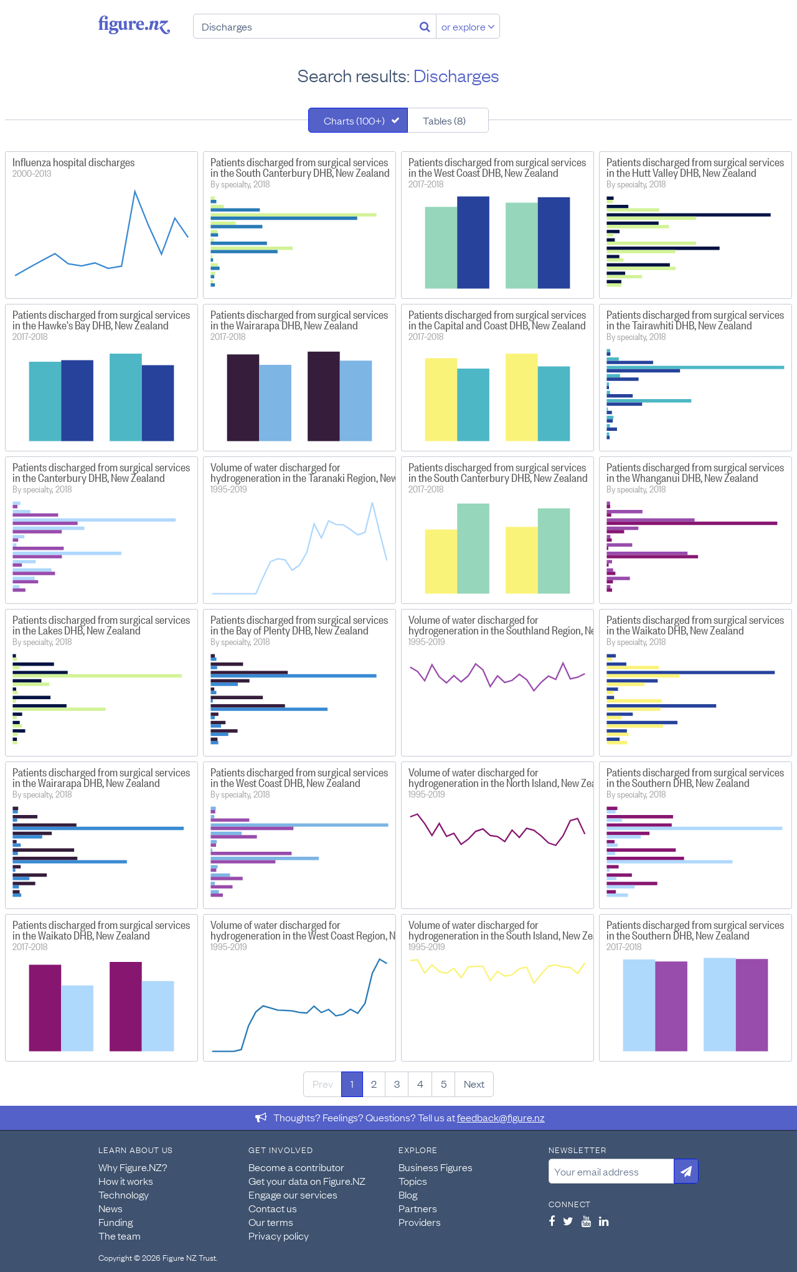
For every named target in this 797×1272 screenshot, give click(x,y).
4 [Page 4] (420, 1083)
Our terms (270, 1221)
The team (119, 1235)
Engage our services (292, 1194)
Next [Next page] (474, 1083)
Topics (412, 1180)
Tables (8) (444, 120)
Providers (419, 1221)
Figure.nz (134, 25)
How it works (125, 1180)
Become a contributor (296, 1167)
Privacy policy (278, 1235)
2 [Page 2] (374, 1083)
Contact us (272, 1208)
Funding (115, 1221)
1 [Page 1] (352, 1083)
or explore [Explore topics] (468, 26)
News (110, 1208)
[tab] (358, 120)
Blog (407, 1194)
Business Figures (435, 1167)
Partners (417, 1208)
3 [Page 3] (397, 1083)
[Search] (425, 26)
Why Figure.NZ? (132, 1167)
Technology (123, 1194)
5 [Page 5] (443, 1083)
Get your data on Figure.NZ (306, 1180)
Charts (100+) (354, 120)
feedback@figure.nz (501, 1117)
